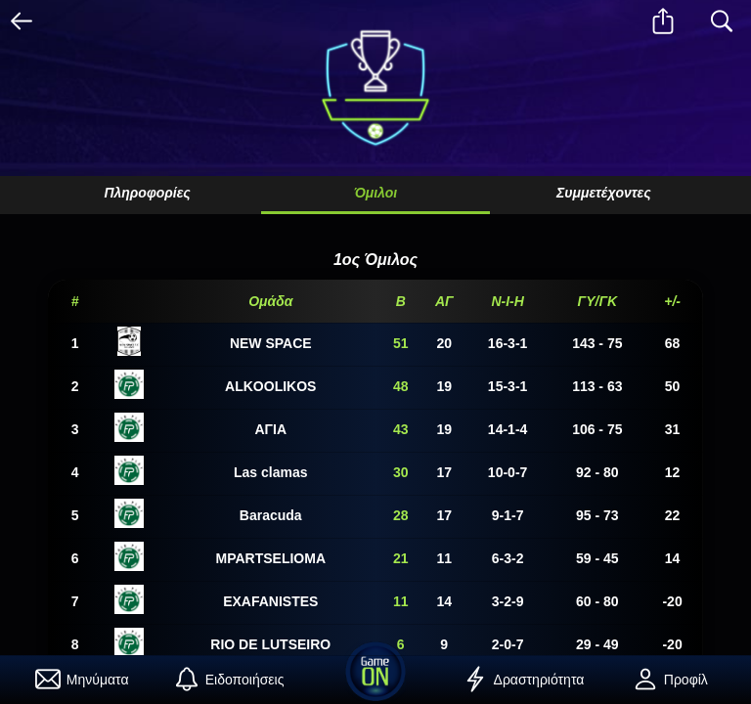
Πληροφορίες (147, 192)
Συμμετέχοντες (603, 192)
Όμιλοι (375, 192)
